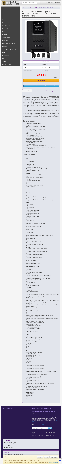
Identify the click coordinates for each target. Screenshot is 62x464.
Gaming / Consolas (6, 28)
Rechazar (46, 457)
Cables (3, 31)
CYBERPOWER (45, 62)
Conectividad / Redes (7, 25)
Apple (3, 52)
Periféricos (4, 34)
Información (36, 91)
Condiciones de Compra (37, 435)
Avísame (41, 81)
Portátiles (4, 14)
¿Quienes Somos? (36, 437)
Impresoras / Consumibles (8, 23)
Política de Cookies (53, 462)
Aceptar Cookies (53, 457)
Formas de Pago (50, 435)
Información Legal (50, 432)
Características (27, 91)
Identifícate (49, 2)
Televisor (4, 20)
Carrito (57, 2)
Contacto (34, 432)
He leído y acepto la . (42, 424)
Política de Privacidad (46, 424)
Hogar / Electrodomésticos (8, 43)
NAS (3, 58)
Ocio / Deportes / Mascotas (9, 49)
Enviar (49, 428)
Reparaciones (5, 55)
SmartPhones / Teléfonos (8, 17)
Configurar (40, 457)
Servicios (4, 61)
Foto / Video (5, 40)
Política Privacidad (36, 434)
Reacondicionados (6, 64)
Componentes (5, 11)
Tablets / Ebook (6, 37)
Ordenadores (5, 8)
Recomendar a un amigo (47, 91)
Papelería (4, 46)
